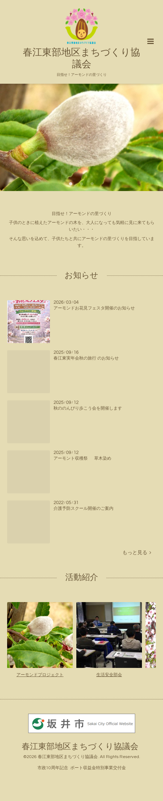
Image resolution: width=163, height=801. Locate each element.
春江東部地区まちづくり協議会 (81, 52)
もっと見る (136, 552)
